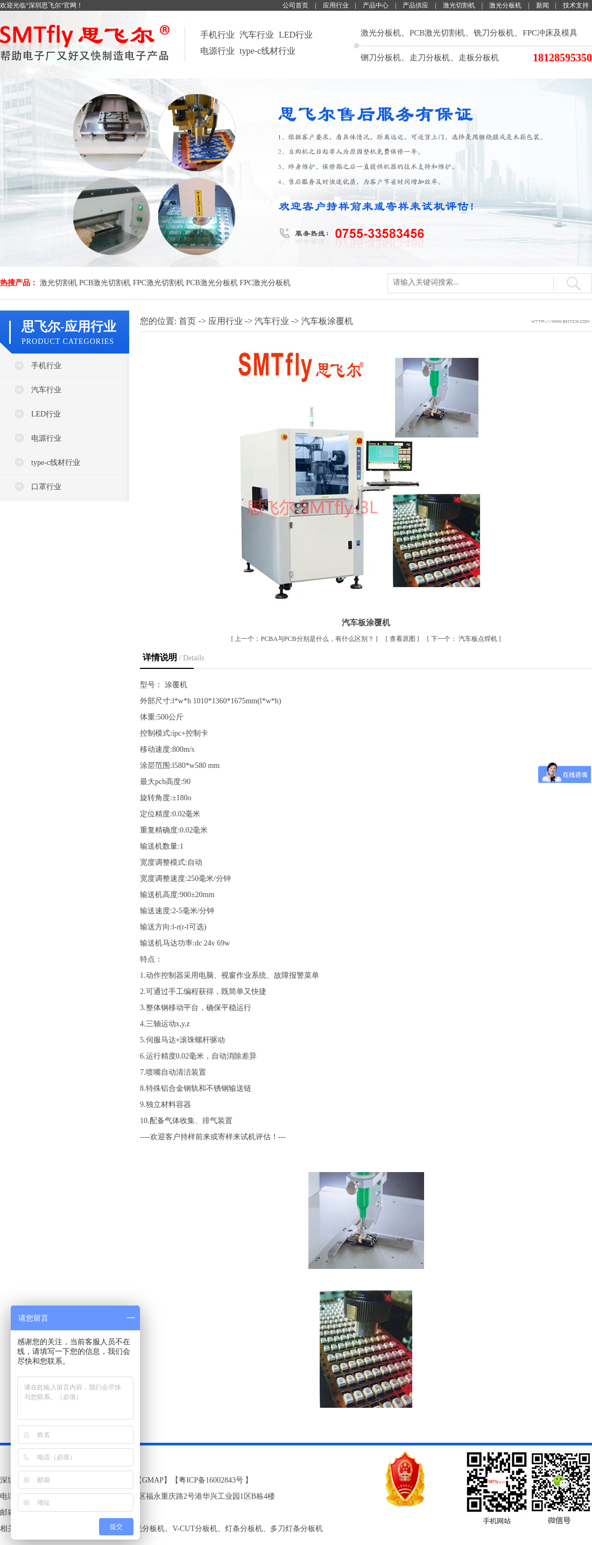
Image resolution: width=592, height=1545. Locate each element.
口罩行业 (46, 487)
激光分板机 (505, 5)
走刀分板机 (430, 57)
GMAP (153, 1480)
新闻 (542, 5)
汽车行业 (256, 34)
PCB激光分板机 (211, 283)
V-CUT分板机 (194, 1529)
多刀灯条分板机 (296, 1529)
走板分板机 (479, 57)
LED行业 (296, 34)
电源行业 (217, 50)
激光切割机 (459, 5)
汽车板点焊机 (465, 639)
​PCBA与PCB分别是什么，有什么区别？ (305, 639)
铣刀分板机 (494, 33)
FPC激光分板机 (265, 283)
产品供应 (415, 5)
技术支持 (576, 5)
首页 (187, 321)
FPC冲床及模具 (550, 33)
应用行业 (336, 5)
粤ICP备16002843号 (211, 1480)
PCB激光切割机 (437, 33)
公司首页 (295, 5)
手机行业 (217, 34)
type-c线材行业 (267, 50)
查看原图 (403, 639)
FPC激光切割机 (158, 283)
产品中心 (376, 5)
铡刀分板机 (381, 57)
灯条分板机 (244, 1529)
